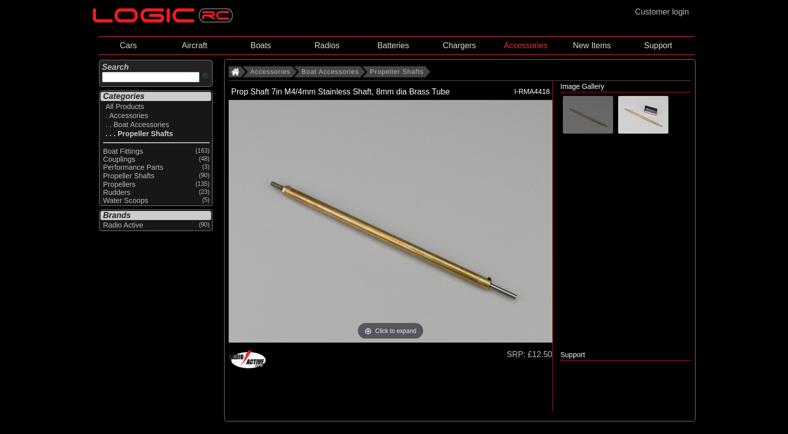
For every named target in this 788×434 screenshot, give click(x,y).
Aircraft (195, 45)
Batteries (393, 45)
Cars (128, 45)
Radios (327, 45)
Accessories (525, 45)
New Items (592, 45)
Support (658, 45)
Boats (260, 45)
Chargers (459, 45)
